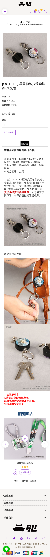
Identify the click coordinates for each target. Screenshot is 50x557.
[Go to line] (6, 549)
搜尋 (28, 22)
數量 (4, 120)
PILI (9, 96)
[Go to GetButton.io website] (6, 554)
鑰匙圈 (33, 481)
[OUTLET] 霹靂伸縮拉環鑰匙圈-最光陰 (27, 24)
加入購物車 (8, 132)
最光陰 (25, 481)
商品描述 (25, 144)
